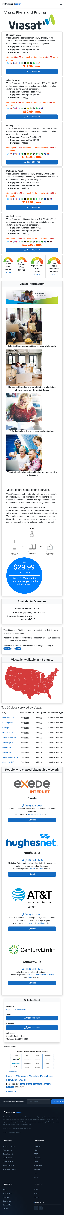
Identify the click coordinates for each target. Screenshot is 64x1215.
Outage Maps (7, 1205)
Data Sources (7, 1201)
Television (40, 923)
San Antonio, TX (9, 738)
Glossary (6, 1197)
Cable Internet (8, 1154)
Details (32, 820)
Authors (36, 1193)
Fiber (26, 923)
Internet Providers (9, 1146)
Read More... (11, 1092)
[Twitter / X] (41, 1208)
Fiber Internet (7, 1150)
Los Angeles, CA (9, 723)
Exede (29, 1084)
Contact (36, 1197)
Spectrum (37, 1158)
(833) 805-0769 (32, 71)
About (36, 1189)
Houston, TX (7, 733)
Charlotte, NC (8, 762)
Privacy (5, 1132)
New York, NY (8, 718)
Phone (18, 648)
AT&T (36, 1154)
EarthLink (37, 1146)
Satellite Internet (8, 1165)
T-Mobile (37, 1169)
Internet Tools (7, 1193)
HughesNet (37, 1084)
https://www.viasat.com (16, 1009)
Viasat (36, 1162)
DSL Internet (7, 1158)
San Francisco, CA (10, 757)
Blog (22, 1084)
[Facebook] (36, 1208)
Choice (37, 274)
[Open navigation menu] (61, 4)
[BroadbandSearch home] (11, 4)
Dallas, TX (6, 747)
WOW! (36, 1177)
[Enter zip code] (38, 1101)
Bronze (8, 272)
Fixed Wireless (40, 975)
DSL (31, 923)
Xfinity (36, 1150)
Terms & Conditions (14, 1132)
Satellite (7, 648)
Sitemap (6, 1209)
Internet (47, 1084)
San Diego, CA (8, 742)
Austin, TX (6, 752)
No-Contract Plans (9, 1169)
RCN (35, 1173)
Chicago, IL (7, 728)
